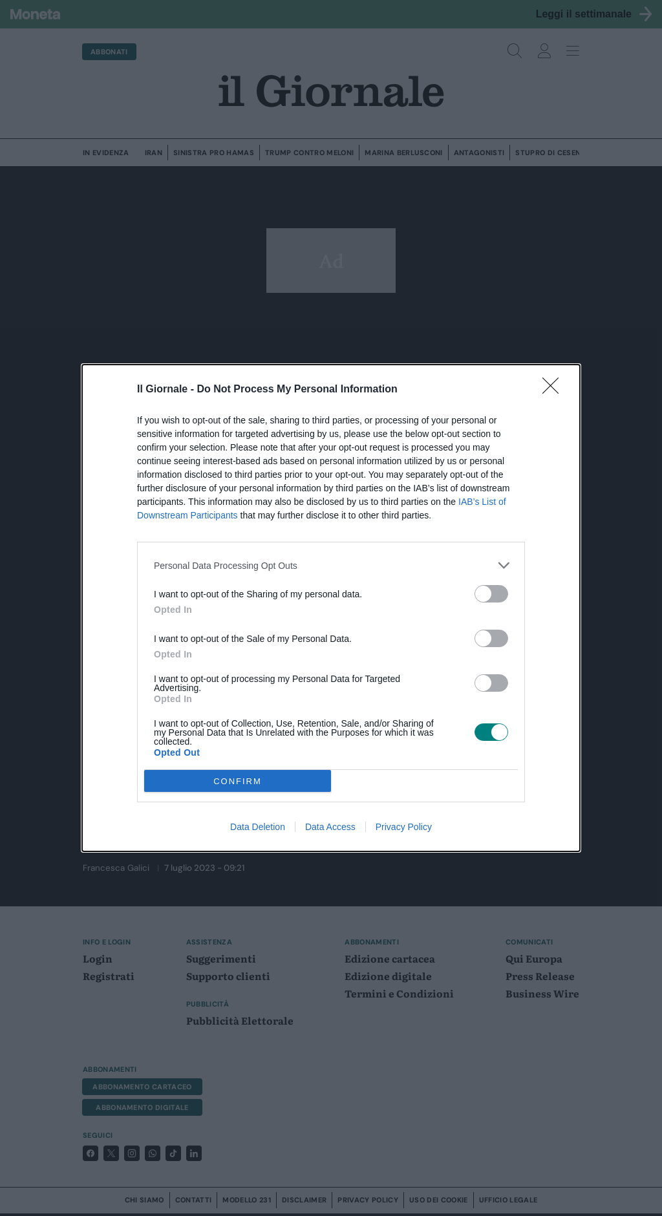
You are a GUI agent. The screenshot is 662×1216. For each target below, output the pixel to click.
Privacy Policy (404, 827)
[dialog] (331, 608)
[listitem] (331, 565)
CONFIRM (237, 781)
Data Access (330, 827)
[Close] (554, 390)
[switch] (491, 594)
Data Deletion (257, 827)
